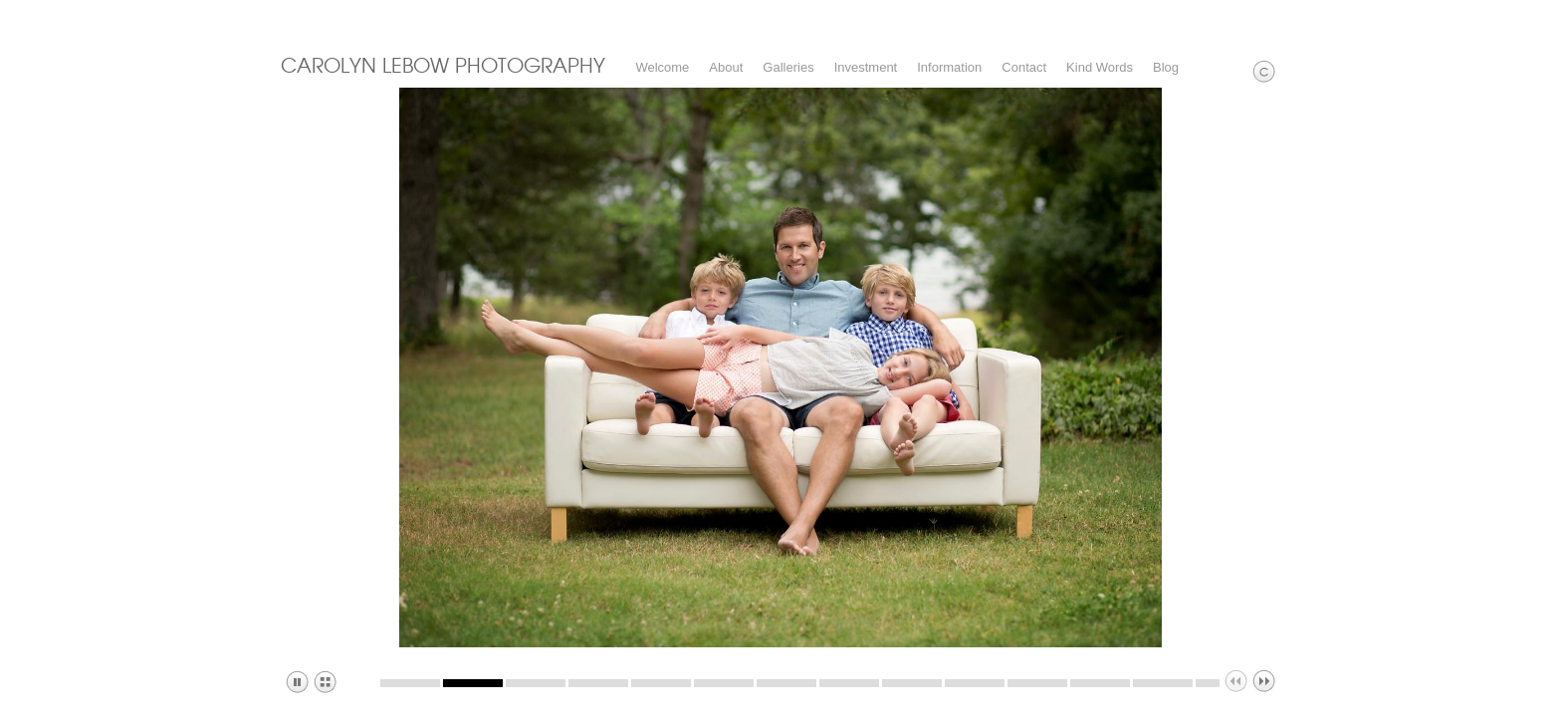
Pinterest (1517, 15)
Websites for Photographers (1546, 15)
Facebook (1488, 15)
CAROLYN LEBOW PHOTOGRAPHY (443, 65)
